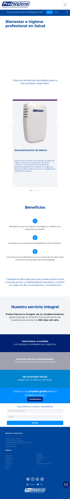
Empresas (8, 457)
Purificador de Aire (11, 444)
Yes (49, 12)
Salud (7, 467)
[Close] (67, 12)
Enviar (35, 423)
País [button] (40, 484)
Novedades (39, 456)
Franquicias (40, 458)
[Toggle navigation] (65, 5)
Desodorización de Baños (13, 439)
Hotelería (8, 461)
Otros (7, 469)
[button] (31, 190)
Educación (8, 456)
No (56, 12)
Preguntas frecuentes (43, 463)
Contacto (39, 454)
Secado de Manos (10, 446)
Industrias (8, 463)
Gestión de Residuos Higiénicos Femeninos (18, 442)
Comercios (8, 465)
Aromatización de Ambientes (14, 441)
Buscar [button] (30, 484)
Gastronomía (9, 459)
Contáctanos (35, 399)
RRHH (38, 461)
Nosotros (39, 460)
